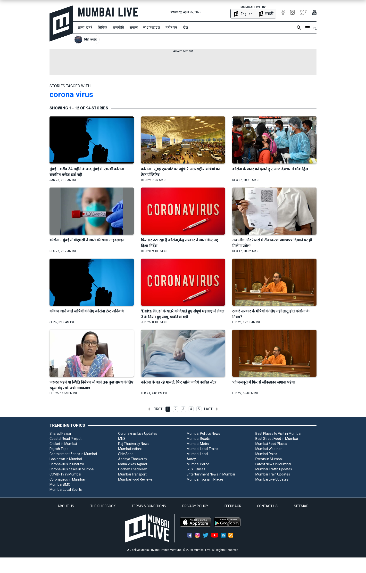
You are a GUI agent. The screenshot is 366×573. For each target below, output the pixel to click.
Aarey (191, 459)
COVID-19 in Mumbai (65, 474)
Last (208, 409)
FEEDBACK (233, 506)
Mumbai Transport (132, 474)
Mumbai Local (197, 454)
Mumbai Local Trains (202, 449)
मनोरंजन (171, 27)
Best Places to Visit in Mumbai (278, 433)
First (158, 409)
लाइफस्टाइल (151, 27)
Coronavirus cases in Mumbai (72, 469)
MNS (121, 439)
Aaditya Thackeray (132, 459)
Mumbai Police (198, 464)
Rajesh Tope (59, 449)
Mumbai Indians (130, 449)
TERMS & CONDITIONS (149, 506)
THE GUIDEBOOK (103, 506)
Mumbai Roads (198, 439)
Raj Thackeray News (133, 444)
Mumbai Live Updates (271, 479)
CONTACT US (267, 506)
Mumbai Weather (268, 449)
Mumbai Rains (266, 454)
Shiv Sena (125, 454)
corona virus (71, 94)
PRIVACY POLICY (195, 506)
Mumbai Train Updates (272, 474)
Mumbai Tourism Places (205, 479)
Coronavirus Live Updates (137, 433)
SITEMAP (301, 506)
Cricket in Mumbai (63, 444)
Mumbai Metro (198, 444)
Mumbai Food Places (271, 444)
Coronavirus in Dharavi (67, 464)
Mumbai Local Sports (66, 489)
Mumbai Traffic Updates (273, 469)
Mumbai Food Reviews (135, 479)
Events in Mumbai (269, 459)
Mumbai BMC (60, 484)
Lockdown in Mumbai (66, 459)
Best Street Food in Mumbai (276, 439)
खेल (185, 27)
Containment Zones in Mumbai (73, 454)
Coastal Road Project (66, 439)
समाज (134, 27)
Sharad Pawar (60, 433)
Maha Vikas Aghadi (133, 464)
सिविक (102, 27)
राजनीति (118, 27)
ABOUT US (66, 506)
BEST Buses (196, 469)
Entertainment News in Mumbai (211, 474)
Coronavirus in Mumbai (67, 479)
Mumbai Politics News (203, 433)
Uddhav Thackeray (132, 469)
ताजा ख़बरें (85, 27)
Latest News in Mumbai (273, 464)
